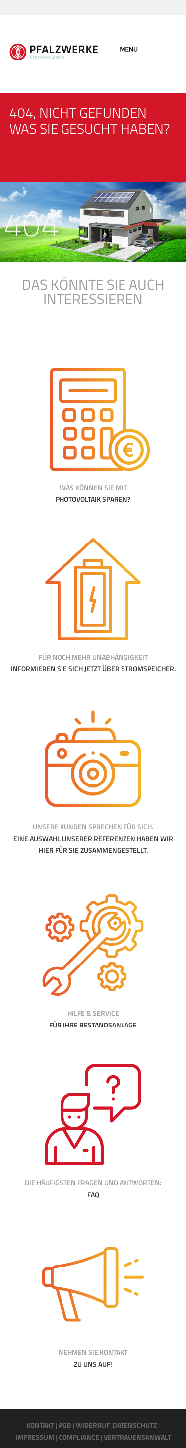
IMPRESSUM (34, 1437)
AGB (65, 1425)
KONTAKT (40, 1425)
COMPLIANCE (78, 1437)
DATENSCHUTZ (135, 1425)
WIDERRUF (93, 1425)
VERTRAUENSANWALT (137, 1437)
